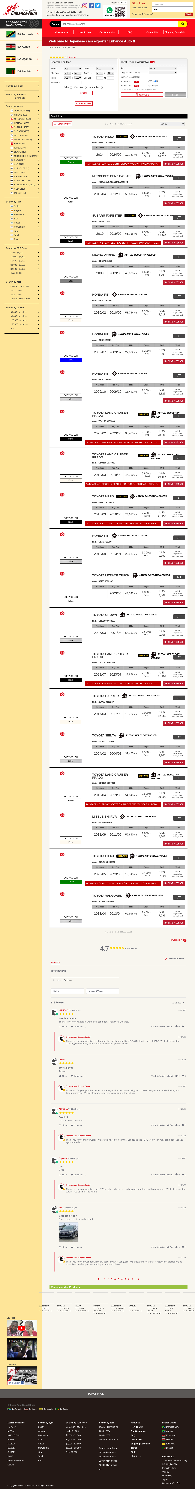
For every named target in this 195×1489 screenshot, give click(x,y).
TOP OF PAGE (96, 1394)
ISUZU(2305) (20, 148)
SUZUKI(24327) (21, 127)
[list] (122, 1233)
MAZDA (11, 1444)
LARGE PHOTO (62, 123)
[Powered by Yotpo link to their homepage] (179, 940)
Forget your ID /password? (142, 14)
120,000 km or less (19, 320)
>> (129, 124)
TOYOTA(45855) (22, 110)
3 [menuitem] (111, 1279)
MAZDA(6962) (20, 135)
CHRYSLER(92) (21, 168)
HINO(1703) (19, 143)
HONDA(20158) (21, 123)
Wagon (17, 210)
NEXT (123, 124)
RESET (175, 95)
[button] (64, 1026)
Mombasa (168, 1435)
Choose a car (62, 32)
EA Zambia (62, 1409)
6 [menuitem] (122, 1279)
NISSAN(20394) (21, 115)
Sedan (17, 206)
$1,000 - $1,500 (17, 256)
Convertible (19, 227)
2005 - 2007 (16, 294)
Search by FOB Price (76, 1427)
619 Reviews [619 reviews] (70, 57)
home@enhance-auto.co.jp (59, 15)
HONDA (11, 1439)
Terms (134, 1448)
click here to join (139, 7)
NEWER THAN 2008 (20, 298)
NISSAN (11, 1431)
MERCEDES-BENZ (17, 1460)
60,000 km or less (18, 312)
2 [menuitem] (108, 1279)
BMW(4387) (19, 160)
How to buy (85, 32)
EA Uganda (45, 1409)
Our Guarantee (107, 32)
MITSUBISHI (14, 1435)
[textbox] (185, 1004)
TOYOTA (12, 1427)
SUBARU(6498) (21, 131)
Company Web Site (171, 1483)
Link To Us (136, 1456)
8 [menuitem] (128, 1279)
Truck (16, 235)
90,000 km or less (18, 316)
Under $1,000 (16, 252)
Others (11, 1465)
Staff (133, 1452)
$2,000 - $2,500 (17, 265)
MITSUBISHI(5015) (23, 119)
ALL (12, 328)
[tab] (174, 958)
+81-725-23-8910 (80, 15)
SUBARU (12, 1452)
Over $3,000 (16, 273)
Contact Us (152, 32)
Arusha (167, 1431)
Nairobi (167, 1439)
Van (16, 231)
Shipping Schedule (175, 32)
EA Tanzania (14, 1409)
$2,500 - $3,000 (17, 269)
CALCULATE (142, 94)
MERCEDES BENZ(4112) (26, 156)
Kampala (168, 1444)
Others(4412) (20, 193)
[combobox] (67, 991)
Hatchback (19, 214)
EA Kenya (30, 1409)
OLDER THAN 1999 (19, 286)
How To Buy (137, 1427)
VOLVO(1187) (20, 189)
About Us (135, 1423)
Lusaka (167, 1448)
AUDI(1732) (19, 164)
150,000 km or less (19, 324)
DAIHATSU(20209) (23, 139)
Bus (16, 239)
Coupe (17, 223)
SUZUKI (11, 1448)
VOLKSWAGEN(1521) (24, 184)
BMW (10, 1456)
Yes (152, 81)
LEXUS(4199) (20, 152)
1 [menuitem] (104, 1279)
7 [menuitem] (125, 1279)
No (157, 81)
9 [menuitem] (132, 1279)
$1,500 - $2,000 (17, 260)
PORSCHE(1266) (22, 180)
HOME (53, 47)
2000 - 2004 (16, 290)
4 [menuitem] (115, 1279)
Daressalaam (170, 1427)
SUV (16, 218)
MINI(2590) (19, 172)
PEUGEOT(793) (21, 176)
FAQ (130, 32)
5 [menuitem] (118, 1279)
